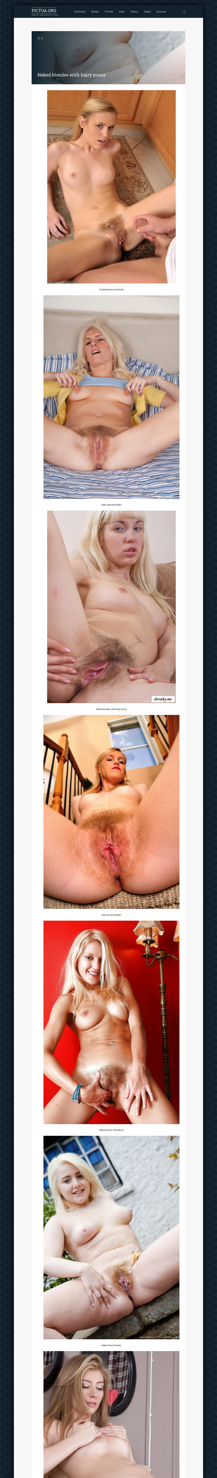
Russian (161, 11)
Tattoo (134, 11)
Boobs (95, 11)
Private (109, 11)
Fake (121, 11)
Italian (147, 11)
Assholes (80, 11)
